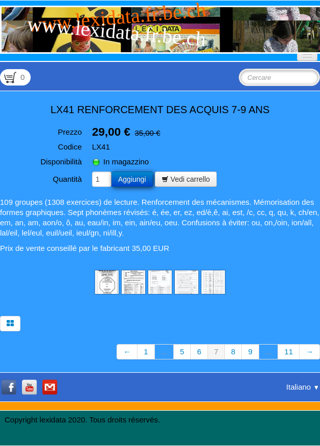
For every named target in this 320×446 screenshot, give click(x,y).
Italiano (302, 387)
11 (288, 351)
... (164, 351)
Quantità (67, 179)
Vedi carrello (186, 179)
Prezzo (70, 132)
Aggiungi (132, 179)
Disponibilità (61, 161)
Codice (70, 146)
